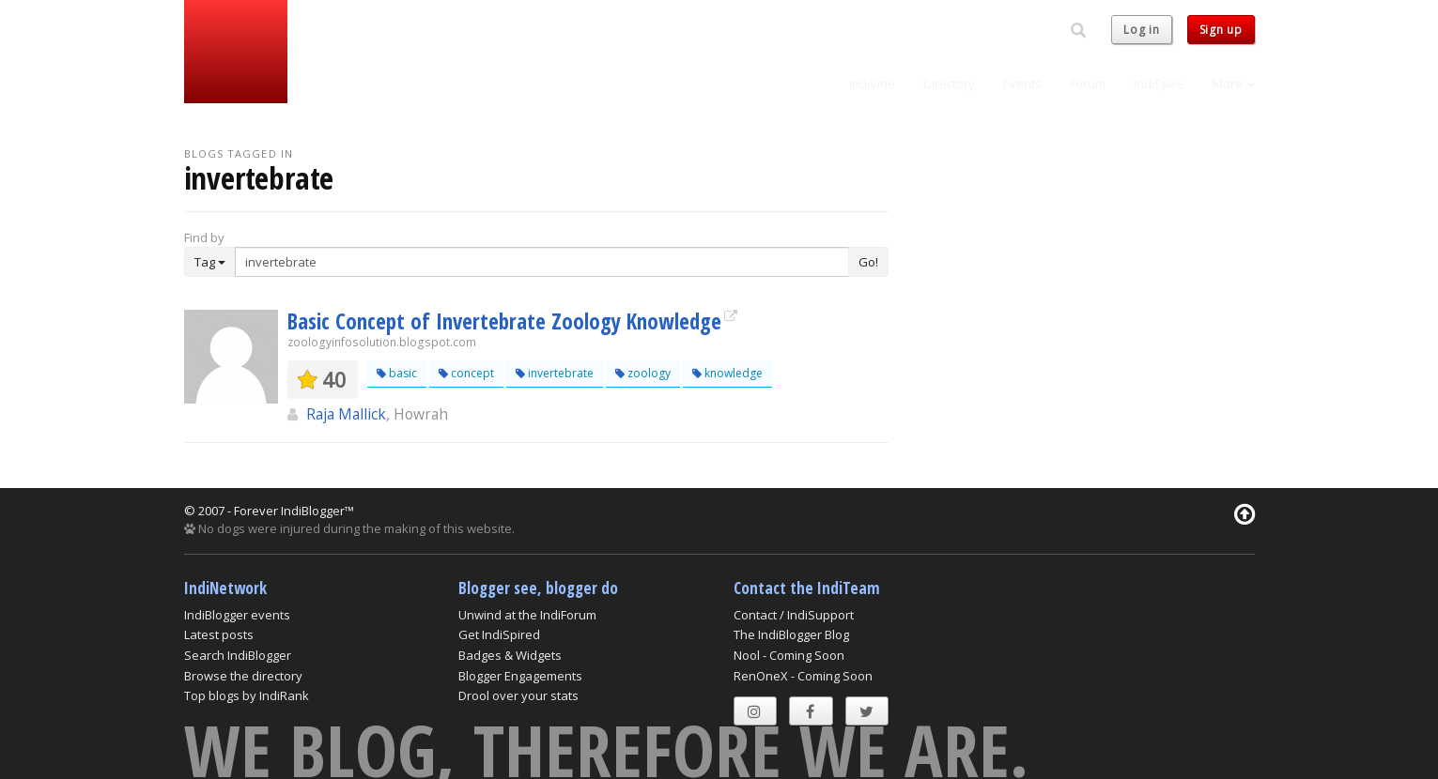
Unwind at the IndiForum (527, 614)
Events (1022, 83)
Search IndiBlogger (237, 655)
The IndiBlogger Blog (791, 634)
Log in (1141, 30)
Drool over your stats (518, 695)
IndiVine (872, 83)
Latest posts (219, 634)
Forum (1088, 83)
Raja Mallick (346, 414)
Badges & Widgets (510, 655)
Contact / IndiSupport (794, 614)
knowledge (727, 373)
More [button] (1234, 83)
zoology (643, 373)
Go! (868, 261)
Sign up (1221, 30)
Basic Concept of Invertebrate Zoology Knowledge (504, 321)
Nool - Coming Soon (789, 655)
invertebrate (555, 373)
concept (466, 373)
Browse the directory (243, 675)
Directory (949, 83)
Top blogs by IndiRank (246, 695)
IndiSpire (1159, 83)
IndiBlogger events (237, 614)
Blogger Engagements (520, 675)
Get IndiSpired (499, 634)
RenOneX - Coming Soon (803, 675)
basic (397, 373)
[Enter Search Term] (542, 262)
